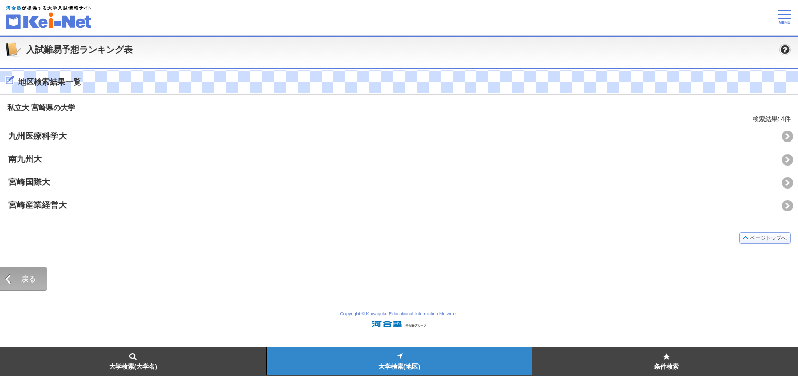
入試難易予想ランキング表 (79, 50)
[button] (785, 50)
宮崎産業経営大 (37, 205)
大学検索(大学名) (133, 366)
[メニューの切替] (784, 17)
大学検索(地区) (399, 366)
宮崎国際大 (29, 182)
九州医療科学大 (37, 136)
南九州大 (25, 159)
